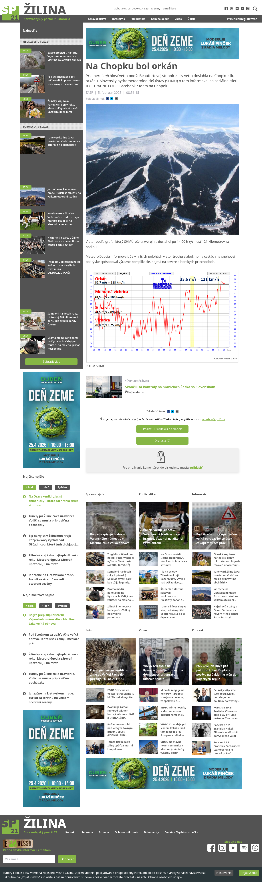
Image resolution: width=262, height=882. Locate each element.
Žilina (45, 9)
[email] (116, 98)
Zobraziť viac (51, 362)
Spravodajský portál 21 (40, 832)
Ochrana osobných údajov (164, 877)
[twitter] (111, 98)
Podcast (197, 630)
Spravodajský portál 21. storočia (47, 19)
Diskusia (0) (162, 441)
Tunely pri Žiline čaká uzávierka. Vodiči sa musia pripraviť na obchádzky (52, 520)
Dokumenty (151, 832)
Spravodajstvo (97, 19)
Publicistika (138, 19)
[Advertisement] (51, 168)
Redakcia (87, 832)
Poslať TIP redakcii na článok (162, 429)
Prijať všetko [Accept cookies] (249, 873)
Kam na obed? (160, 19)
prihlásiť (196, 468)
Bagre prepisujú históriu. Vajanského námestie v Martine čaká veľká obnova (52, 619)
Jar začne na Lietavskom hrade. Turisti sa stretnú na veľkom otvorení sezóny (51, 579)
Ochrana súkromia (126, 832)
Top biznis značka (187, 832)
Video (178, 19)
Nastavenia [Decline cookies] (224, 873)
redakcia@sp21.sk (213, 419)
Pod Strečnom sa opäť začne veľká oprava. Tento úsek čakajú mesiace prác (54, 639)
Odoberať (67, 859)
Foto (89, 630)
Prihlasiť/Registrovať (242, 19)
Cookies (170, 832)
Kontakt (70, 832)
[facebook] (107, 98)
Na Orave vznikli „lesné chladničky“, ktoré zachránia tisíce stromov (53, 500)
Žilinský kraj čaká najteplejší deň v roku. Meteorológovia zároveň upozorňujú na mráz (53, 559)
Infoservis (118, 19)
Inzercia (104, 832)
